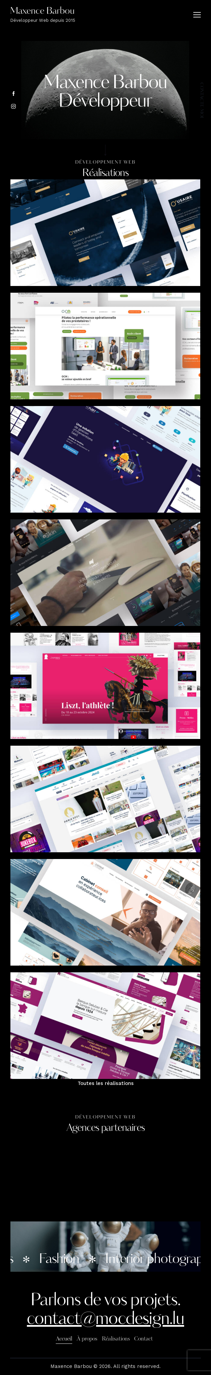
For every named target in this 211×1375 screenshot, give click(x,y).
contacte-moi (201, 100)
